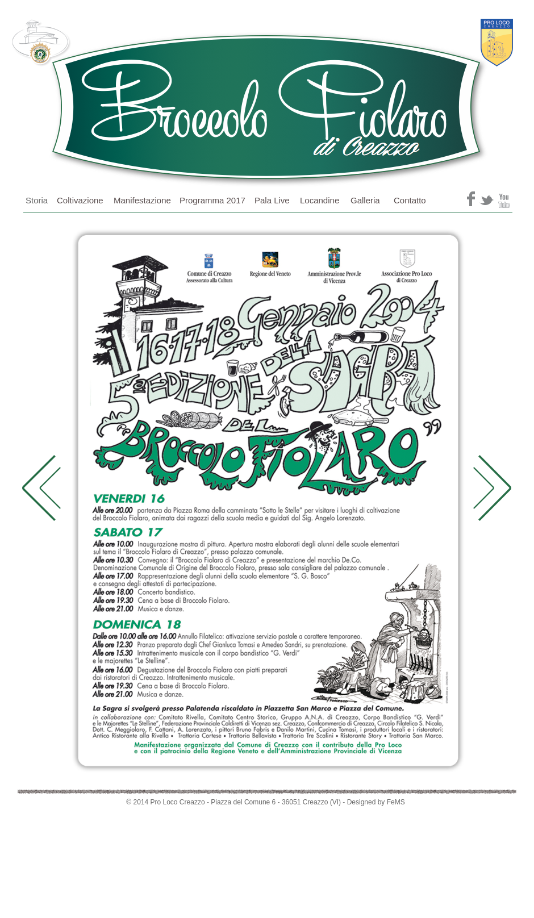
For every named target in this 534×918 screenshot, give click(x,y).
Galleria (365, 200)
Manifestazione (142, 200)
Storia (37, 200)
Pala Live (272, 200)
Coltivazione (80, 200)
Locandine (319, 200)
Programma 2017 (212, 200)
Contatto (410, 200)
